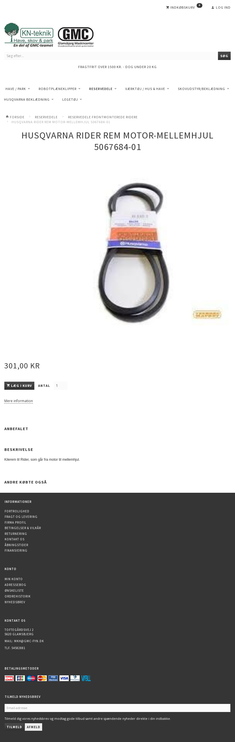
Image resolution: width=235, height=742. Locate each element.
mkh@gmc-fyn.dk (29, 641)
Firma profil (15, 522)
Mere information (18, 400)
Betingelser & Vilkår (23, 528)
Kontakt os (15, 539)
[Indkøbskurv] (184, 7)
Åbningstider (16, 545)
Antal (44, 385)
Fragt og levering (21, 517)
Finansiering (16, 550)
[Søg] (224, 56)
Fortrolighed (17, 511)
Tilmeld (14, 727)
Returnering (16, 534)
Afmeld (33, 727)
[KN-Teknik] (56, 33)
